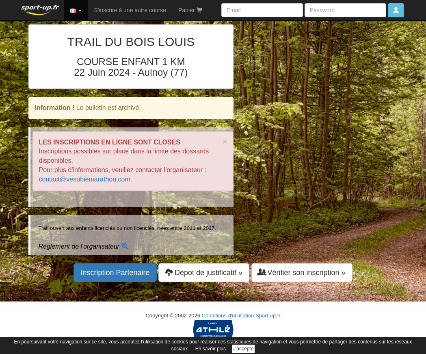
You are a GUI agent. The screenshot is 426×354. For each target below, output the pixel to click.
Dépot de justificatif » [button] (203, 272)
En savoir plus (210, 349)
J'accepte (243, 349)
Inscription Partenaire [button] (114, 273)
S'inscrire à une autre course (130, 10)
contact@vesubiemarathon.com (84, 179)
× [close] (225, 141)
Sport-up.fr (267, 315)
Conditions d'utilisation (228, 315)
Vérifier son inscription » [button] (302, 272)
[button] (76, 10)
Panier (190, 10)
